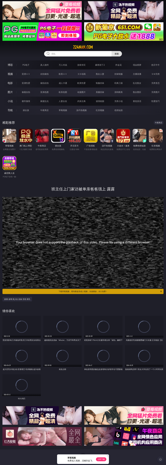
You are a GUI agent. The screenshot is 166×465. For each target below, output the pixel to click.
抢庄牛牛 (155, 64)
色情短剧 (118, 110)
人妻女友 (63, 101)
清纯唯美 (118, 92)
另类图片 (155, 92)
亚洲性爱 (26, 83)
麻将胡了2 (100, 64)
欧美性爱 (81, 83)
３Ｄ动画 (81, 74)
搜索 (117, 53)
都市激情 (26, 101)
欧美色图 (63, 92)
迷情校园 (100, 101)
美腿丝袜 (100, 92)
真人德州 (44, 64)
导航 (10, 110)
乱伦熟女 (137, 83)
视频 (10, 74)
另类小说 (118, 101)
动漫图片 (81, 92)
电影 (10, 83)
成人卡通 (63, 83)
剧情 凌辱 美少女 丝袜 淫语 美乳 (17, 299)
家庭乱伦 (44, 101)
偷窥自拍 (26, 92)
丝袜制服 (118, 74)
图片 (10, 92)
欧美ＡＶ (63, 74)
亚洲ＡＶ (26, 74)
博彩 (10, 65)
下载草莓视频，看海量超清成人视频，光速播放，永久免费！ (110, 291)
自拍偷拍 (44, 74)
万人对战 (63, 64)
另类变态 (155, 83)
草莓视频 (63, 110)
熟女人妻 (100, 74)
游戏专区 (81, 64)
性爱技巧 (155, 101)
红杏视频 (100, 110)
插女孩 (26, 110)
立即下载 (101, 459)
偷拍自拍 (44, 83)
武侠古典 (81, 101)
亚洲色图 (44, 92)
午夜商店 (44, 110)
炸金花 (118, 64)
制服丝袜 (100, 83)
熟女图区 (137, 92)
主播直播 (137, 74)
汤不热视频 (81, 110)
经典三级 (118, 83)
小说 (10, 101)
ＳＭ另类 (155, 74)
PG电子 (25, 64)
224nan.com (83, 47)
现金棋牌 (137, 64)
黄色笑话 (137, 101)
